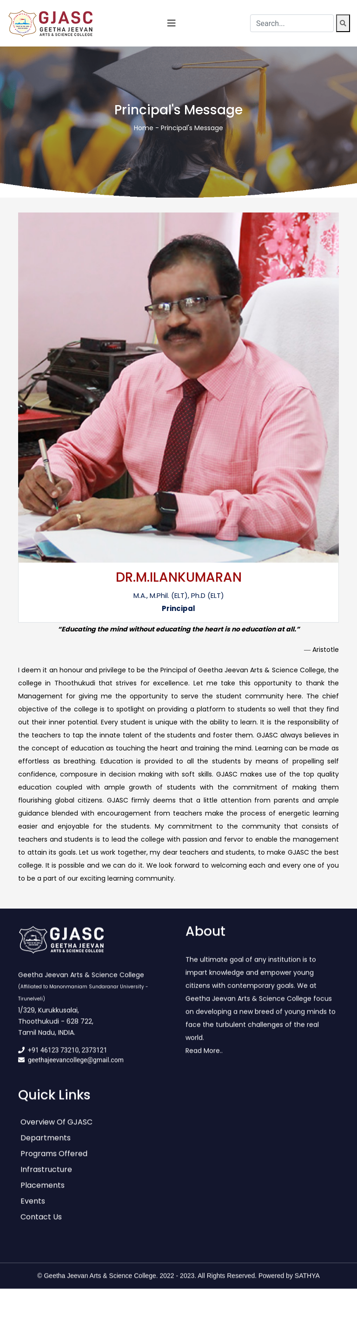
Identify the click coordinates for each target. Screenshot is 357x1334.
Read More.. (204, 1057)
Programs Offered (53, 1160)
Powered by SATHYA (289, 1282)
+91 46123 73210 (53, 1057)
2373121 (94, 1057)
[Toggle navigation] (171, 23)
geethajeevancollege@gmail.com (76, 1066)
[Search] (343, 23)
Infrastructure (46, 1176)
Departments (45, 1144)
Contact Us (41, 1223)
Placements (42, 1192)
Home (143, 128)
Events (32, 1207)
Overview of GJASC (56, 1128)
